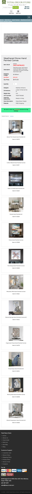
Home (1, 20)
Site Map (5, 444)
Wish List (5, 442)
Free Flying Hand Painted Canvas (16, 265)
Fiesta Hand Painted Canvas (16, 240)
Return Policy (6, 455)
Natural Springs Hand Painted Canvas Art (16, 317)
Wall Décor (8, 20)
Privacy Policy (6, 459)
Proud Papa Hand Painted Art (16, 368)
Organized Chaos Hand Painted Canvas (16, 343)
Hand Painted (16, 20)
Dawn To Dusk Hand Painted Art (16, 188)
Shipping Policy (7, 457)
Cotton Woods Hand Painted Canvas (16, 162)
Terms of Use (6, 461)
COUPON (17, 109)
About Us (5, 438)
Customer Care (7, 453)
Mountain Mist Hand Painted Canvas (16, 291)
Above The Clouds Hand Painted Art (16, 137)
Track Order (6, 440)
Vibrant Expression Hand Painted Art (16, 420)
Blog (4, 446)
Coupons (5, 464)
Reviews (11, 116)
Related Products (5, 116)
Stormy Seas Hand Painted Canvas (16, 394)
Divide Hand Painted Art (16, 214)
